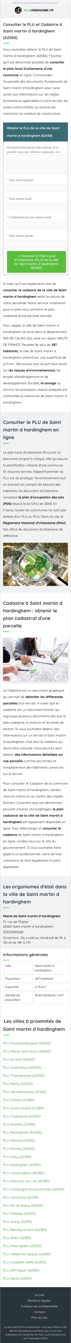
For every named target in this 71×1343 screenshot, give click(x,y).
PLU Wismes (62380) (19, 1124)
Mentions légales (39, 1300)
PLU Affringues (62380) (21, 1270)
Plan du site (39, 1317)
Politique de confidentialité (39, 1306)
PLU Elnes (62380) (17, 1238)
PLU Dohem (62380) (19, 1100)
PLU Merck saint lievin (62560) (27, 1051)
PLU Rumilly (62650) (19, 1148)
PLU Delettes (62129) (19, 1213)
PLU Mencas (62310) (19, 1140)
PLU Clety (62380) (17, 1157)
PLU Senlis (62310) (17, 1278)
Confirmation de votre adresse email (29, 217)
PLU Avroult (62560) (19, 1059)
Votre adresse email (19, 198)
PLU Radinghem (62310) (22, 1165)
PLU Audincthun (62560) (22, 1067)
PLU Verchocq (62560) (21, 1197)
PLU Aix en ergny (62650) (23, 1205)
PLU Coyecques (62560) (22, 1116)
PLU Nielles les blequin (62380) (27, 1254)
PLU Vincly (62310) (17, 1221)
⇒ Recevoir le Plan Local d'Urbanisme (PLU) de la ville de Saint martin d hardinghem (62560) (36, 262)
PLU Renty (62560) (18, 1084)
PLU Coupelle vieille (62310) (24, 1262)
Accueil (39, 1295)
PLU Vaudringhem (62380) (24, 1173)
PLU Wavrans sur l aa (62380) (26, 1181)
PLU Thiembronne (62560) (23, 1075)
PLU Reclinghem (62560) (22, 1132)
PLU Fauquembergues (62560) (27, 1043)
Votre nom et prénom (20, 180)
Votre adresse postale (20, 235)
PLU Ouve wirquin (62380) (23, 1108)
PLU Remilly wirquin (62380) (25, 1230)
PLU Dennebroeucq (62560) (25, 1092)
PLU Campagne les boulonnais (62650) (33, 1189)
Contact (39, 1312)
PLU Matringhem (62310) (22, 1246)
